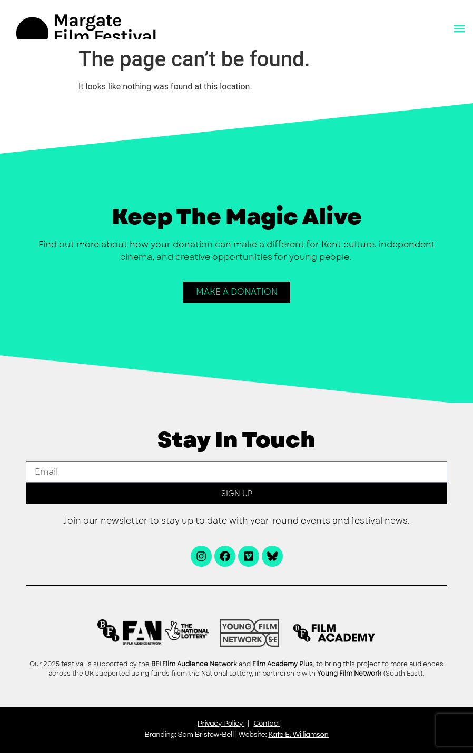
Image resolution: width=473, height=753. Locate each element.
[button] (459, 28)
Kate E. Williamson (298, 734)
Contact (267, 723)
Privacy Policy (220, 723)
